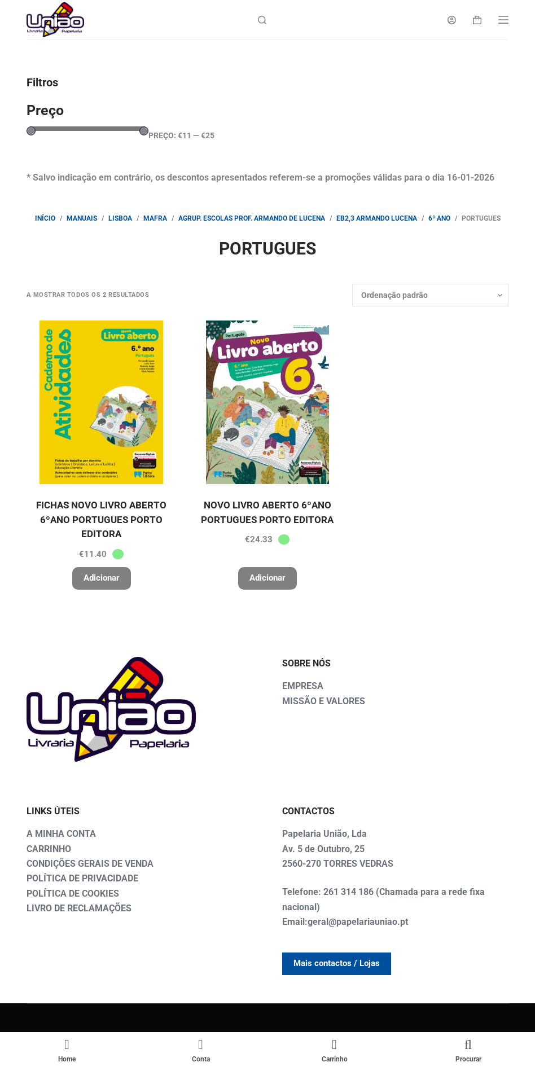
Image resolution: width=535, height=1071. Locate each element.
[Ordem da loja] (430, 295)
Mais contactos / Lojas (336, 963)
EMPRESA (302, 686)
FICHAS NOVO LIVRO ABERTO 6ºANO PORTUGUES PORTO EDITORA (101, 519)
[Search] (262, 20)
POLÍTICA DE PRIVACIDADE (82, 878)
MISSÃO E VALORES (323, 701)
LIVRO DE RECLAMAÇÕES (79, 908)
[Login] (452, 20)
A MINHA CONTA (61, 833)
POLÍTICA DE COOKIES (73, 893)
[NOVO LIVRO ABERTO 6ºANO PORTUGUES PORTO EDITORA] (267, 402)
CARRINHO (49, 849)
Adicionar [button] (102, 578)
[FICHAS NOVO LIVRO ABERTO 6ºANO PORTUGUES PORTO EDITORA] (101, 402)
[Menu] (503, 20)
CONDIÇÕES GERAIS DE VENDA (90, 863)
